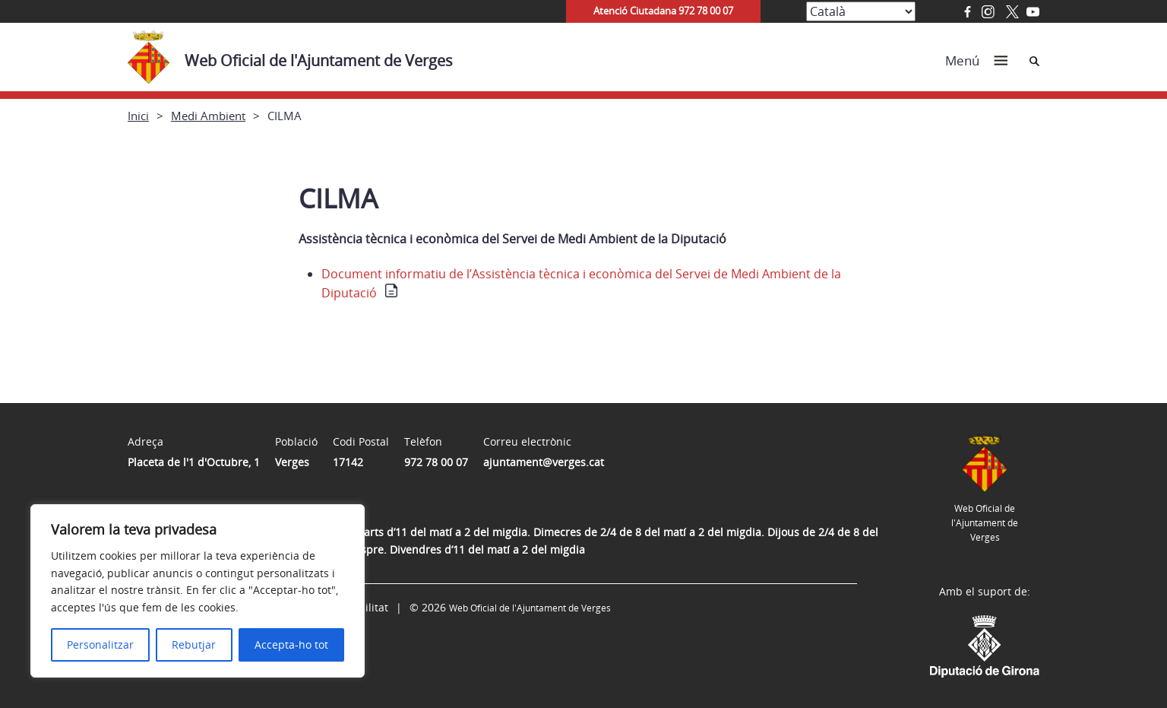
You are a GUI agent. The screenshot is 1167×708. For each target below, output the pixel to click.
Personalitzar (100, 644)
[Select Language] (861, 11)
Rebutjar (194, 644)
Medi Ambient (208, 115)
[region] (197, 591)
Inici (138, 115)
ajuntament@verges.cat (543, 462)
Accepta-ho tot (291, 644)
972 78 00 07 (436, 462)
